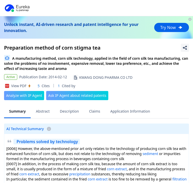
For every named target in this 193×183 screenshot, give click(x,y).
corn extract (117, 168)
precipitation (79, 174)
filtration (179, 179)
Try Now (171, 27)
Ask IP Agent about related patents (77, 95)
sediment (150, 153)
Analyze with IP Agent (24, 95)
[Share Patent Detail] (185, 48)
